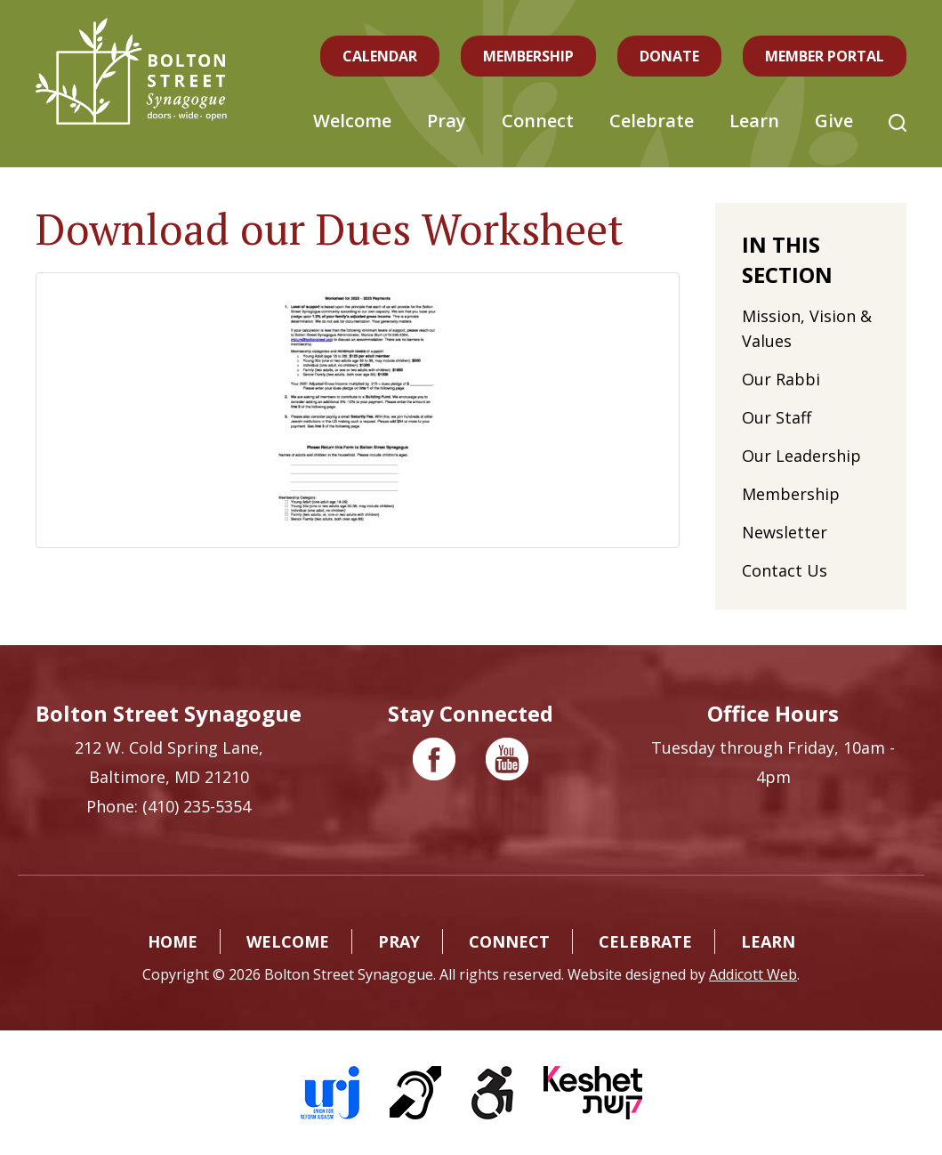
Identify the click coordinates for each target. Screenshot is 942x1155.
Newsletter (784, 532)
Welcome (352, 121)
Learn (754, 121)
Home (172, 941)
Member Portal (824, 56)
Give (834, 121)
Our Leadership (801, 455)
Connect (538, 121)
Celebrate (651, 121)
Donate (669, 56)
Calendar (379, 56)
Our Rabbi (781, 379)
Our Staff (776, 417)
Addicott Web (753, 974)
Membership (528, 56)
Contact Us (784, 570)
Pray (446, 121)
